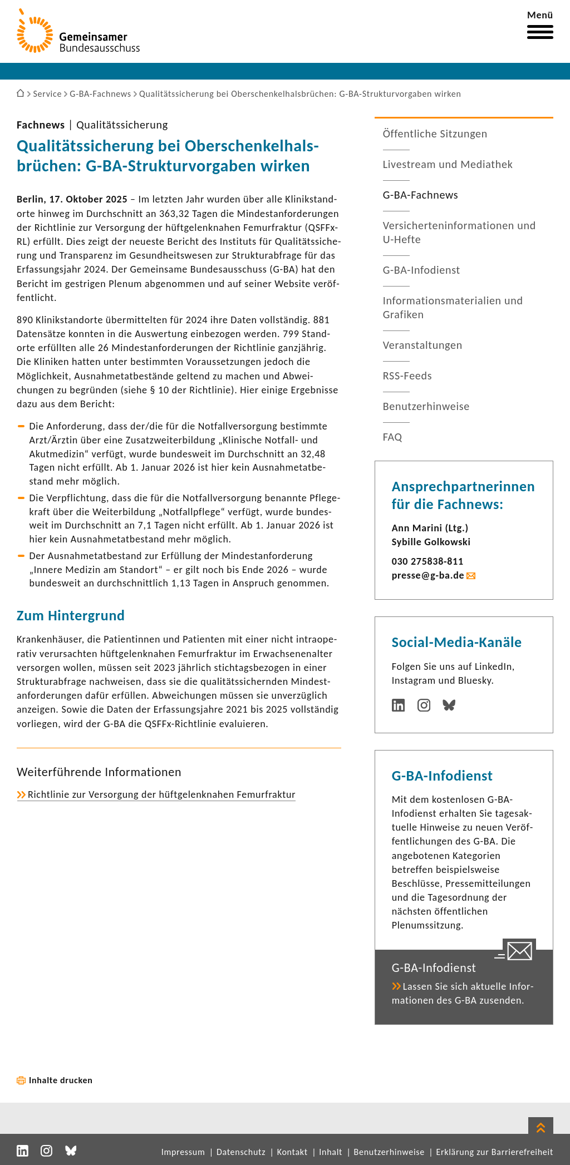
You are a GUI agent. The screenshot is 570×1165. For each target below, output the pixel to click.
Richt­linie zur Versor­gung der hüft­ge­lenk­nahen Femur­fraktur (162, 794)
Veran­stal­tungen (423, 345)
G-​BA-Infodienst (421, 270)
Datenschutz (241, 1152)
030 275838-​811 (428, 561)
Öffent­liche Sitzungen (435, 133)
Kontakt (292, 1152)
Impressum (183, 1152)
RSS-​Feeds (408, 375)
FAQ (392, 436)
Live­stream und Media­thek (448, 164)
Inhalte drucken (61, 1080)
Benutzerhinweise (389, 1152)
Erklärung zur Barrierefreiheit (494, 1152)
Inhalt (330, 1152)
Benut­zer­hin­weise (426, 406)
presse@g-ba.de (428, 575)
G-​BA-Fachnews (421, 194)
